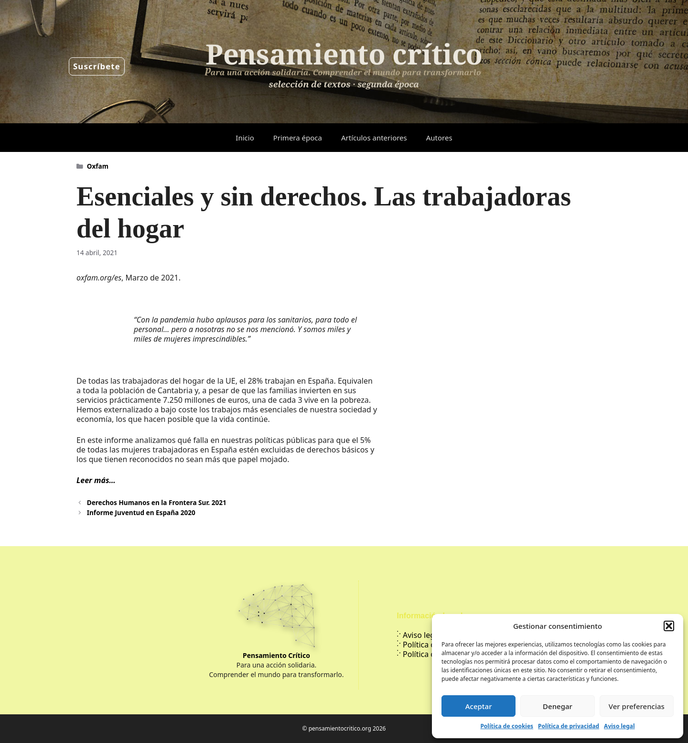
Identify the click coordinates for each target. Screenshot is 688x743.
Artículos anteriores (374, 137)
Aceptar (478, 706)
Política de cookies (506, 726)
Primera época (297, 137)
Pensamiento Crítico (276, 655)
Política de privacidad (568, 726)
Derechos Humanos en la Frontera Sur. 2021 (156, 502)
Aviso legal (619, 726)
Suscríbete (96, 66)
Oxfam (97, 166)
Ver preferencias (637, 706)
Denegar (557, 706)
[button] (669, 626)
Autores (439, 137)
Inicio (245, 137)
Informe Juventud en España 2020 (141, 512)
